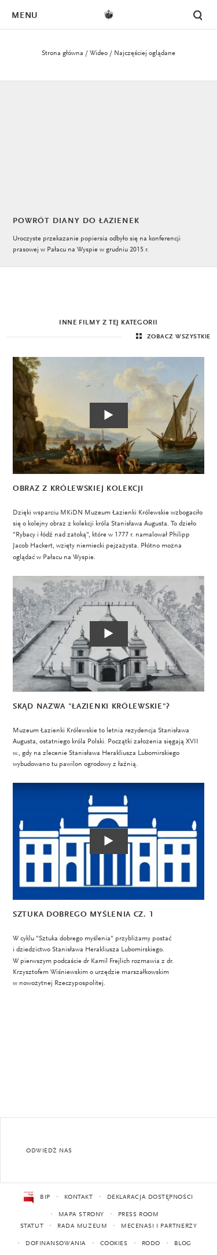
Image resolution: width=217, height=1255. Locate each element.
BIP (37, 1197)
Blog (183, 1244)
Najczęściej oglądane (144, 53)
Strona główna (62, 53)
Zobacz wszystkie (172, 336)
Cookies (114, 1244)
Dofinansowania (55, 1244)
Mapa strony (81, 1215)
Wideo (99, 53)
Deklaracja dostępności (150, 1197)
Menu (24, 16)
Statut (31, 1226)
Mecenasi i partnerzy (159, 1226)
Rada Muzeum (82, 1226)
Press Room (138, 1215)
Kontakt (78, 1197)
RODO (151, 1244)
